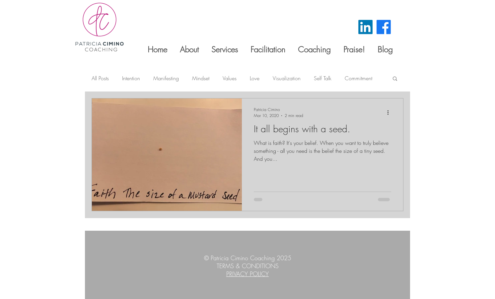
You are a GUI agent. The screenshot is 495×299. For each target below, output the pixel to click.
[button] (395, 79)
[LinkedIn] (365, 27)
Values (230, 78)
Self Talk (322, 78)
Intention (131, 78)
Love (254, 78)
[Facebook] (384, 27)
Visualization (287, 78)
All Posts (100, 78)
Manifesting (166, 78)
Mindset (200, 78)
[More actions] (390, 112)
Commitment (358, 78)
